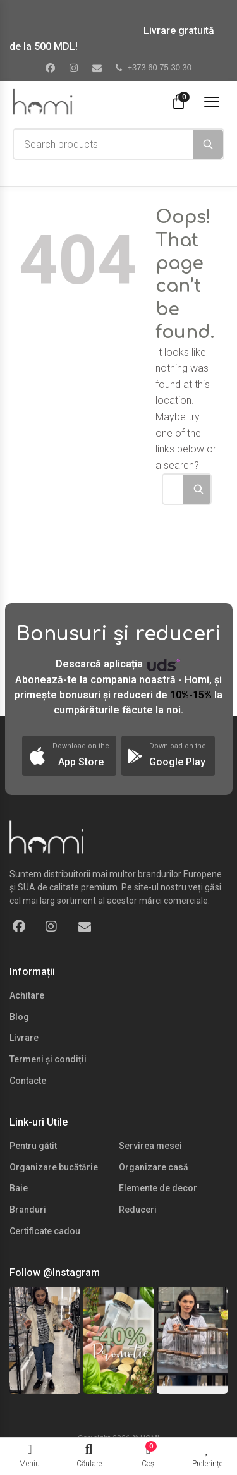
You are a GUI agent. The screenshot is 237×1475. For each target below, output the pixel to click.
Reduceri (138, 1210)
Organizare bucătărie (53, 1167)
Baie (18, 1188)
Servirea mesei (150, 1146)
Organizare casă (153, 1167)
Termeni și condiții (48, 1059)
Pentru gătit (33, 1146)
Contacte (27, 1081)
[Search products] (103, 144)
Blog (19, 1017)
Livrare (24, 1038)
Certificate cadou (44, 1231)
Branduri (27, 1210)
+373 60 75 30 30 (153, 67)
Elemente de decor (158, 1188)
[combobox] (103, 144)
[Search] (208, 144)
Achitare (26, 995)
